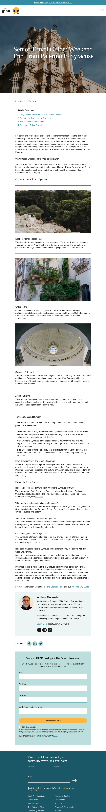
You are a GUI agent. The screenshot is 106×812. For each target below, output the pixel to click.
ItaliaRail (51, 437)
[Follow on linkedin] (50, 630)
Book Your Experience (37, 796)
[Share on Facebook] (29, 643)
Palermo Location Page (53, 587)
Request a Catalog (62, 796)
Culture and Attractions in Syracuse (35, 118)
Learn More (42, 624)
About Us (58, 803)
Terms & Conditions (52, 736)
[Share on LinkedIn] (35, 643)
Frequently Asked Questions (32, 125)
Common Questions (36, 811)
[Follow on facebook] (39, 630)
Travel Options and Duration (32, 122)
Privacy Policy (40, 736)
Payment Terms (34, 803)
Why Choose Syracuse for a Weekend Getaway (41, 115)
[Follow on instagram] (44, 630)
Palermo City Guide (80, 587)
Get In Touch (33, 800)
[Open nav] (102, 11)
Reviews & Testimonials (64, 807)
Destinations (60, 800)
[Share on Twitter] (40, 643)
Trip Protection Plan (36, 807)
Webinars (58, 811)
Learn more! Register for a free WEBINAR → (53, 3)
